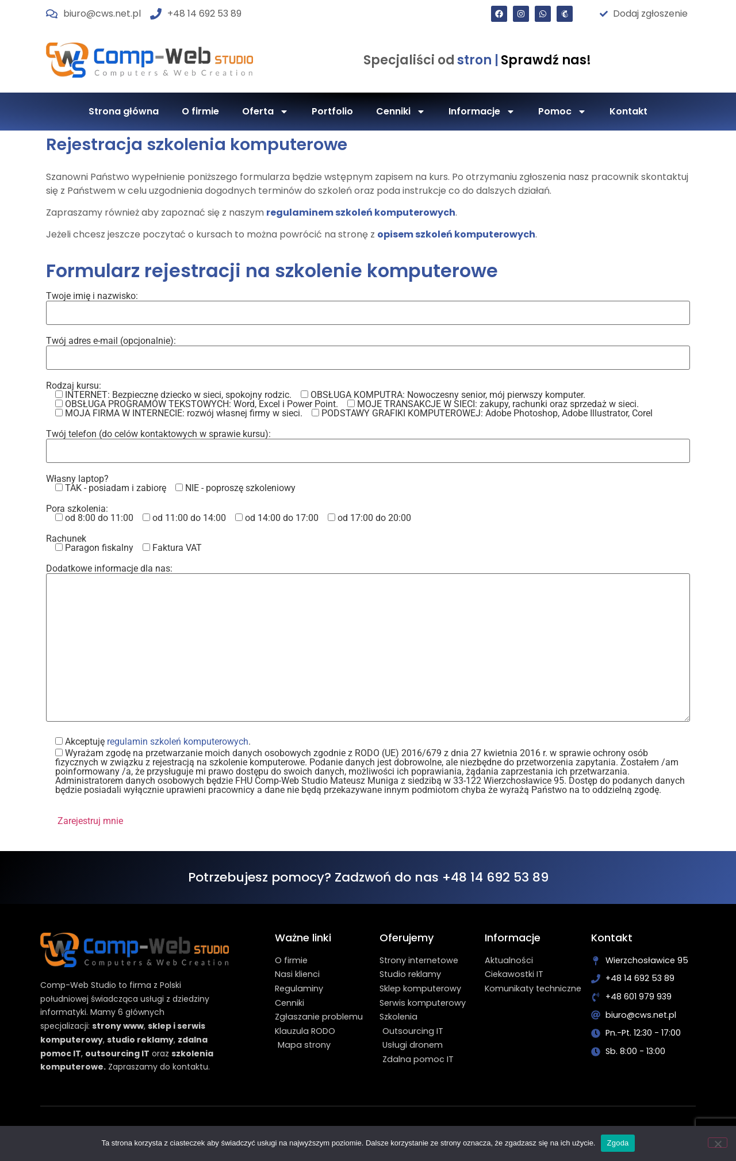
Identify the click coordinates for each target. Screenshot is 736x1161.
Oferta (265, 111)
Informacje (481, 111)
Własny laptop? (171, 483)
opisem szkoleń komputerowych (456, 234)
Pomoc (562, 111)
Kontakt (628, 111)
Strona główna (124, 111)
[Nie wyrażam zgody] (717, 1142)
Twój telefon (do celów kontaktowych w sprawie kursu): (368, 443)
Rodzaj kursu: (349, 399)
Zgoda (617, 1143)
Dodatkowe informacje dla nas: (368, 643)
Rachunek (124, 543)
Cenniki (400, 111)
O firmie (200, 111)
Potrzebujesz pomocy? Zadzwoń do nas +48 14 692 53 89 (368, 877)
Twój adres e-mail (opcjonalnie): (368, 349)
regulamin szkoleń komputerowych (177, 741)
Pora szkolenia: (228, 513)
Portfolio (332, 111)
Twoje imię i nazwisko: (368, 305)
